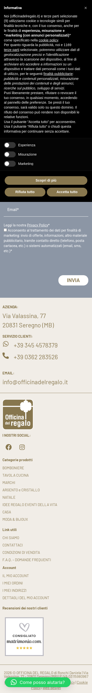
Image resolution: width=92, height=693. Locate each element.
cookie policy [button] (48, 40)
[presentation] (41, 265)
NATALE (8, 497)
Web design (52, 687)
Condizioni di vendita (21, 552)
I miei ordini (12, 583)
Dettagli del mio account (25, 597)
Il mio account (15, 575)
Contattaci (12, 545)
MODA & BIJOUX (15, 519)
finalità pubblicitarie (58, 74)
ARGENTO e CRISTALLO (21, 490)
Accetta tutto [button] (67, 192)
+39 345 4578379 (36, 345)
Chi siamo (10, 537)
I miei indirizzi (14, 590)
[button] (38, 682)
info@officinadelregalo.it (35, 381)
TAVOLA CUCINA (15, 475)
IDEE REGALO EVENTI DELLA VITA (29, 504)
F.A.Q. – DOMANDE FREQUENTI (26, 559)
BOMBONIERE (13, 468)
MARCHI (8, 482)
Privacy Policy (37, 225)
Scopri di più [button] (46, 180)
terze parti (11, 50)
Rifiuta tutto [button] (25, 192)
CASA (6, 512)
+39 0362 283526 (36, 356)
